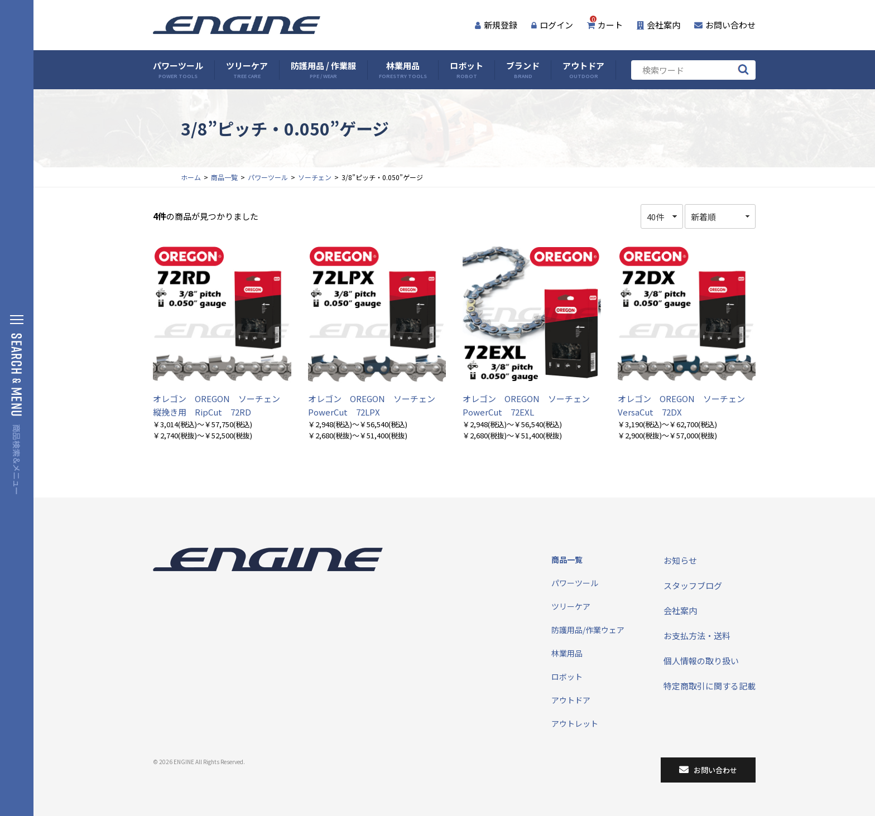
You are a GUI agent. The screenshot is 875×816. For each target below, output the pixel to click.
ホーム (191, 177)
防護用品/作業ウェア (587, 629)
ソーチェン (314, 177)
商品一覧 (224, 177)
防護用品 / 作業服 (323, 70)
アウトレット (574, 723)
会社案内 (658, 25)
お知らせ (680, 560)
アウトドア (583, 70)
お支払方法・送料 (697, 635)
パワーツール (178, 70)
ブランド (523, 70)
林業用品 (403, 70)
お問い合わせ (725, 25)
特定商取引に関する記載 (710, 686)
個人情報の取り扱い (701, 661)
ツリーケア (247, 70)
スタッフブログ (693, 585)
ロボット (466, 70)
